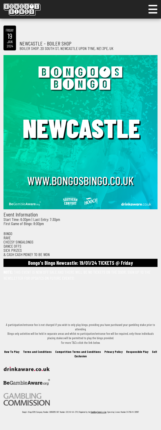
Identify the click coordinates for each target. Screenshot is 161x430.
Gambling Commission (98, 411)
